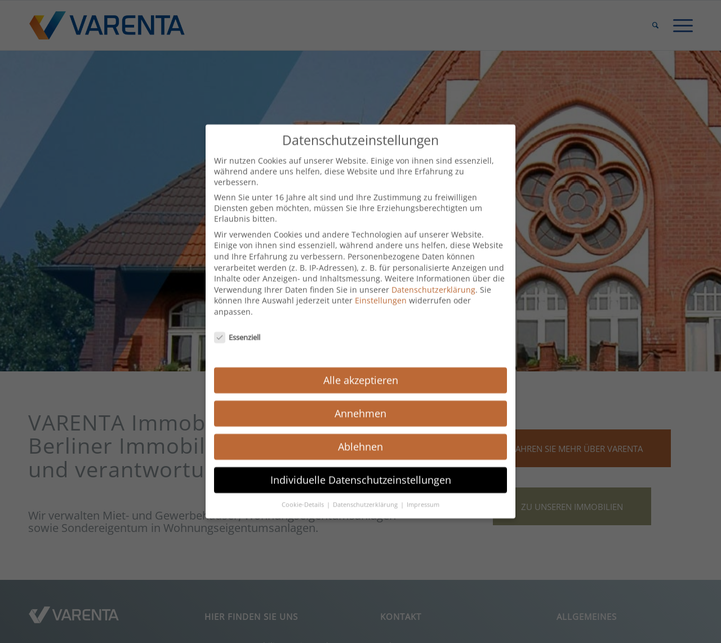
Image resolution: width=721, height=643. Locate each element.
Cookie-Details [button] (304, 495)
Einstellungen (381, 290)
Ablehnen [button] (360, 437)
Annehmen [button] (360, 403)
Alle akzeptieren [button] (360, 370)
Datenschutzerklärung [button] (366, 495)
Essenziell (237, 327)
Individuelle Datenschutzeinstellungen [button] (360, 470)
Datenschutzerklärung (433, 279)
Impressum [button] (423, 495)
